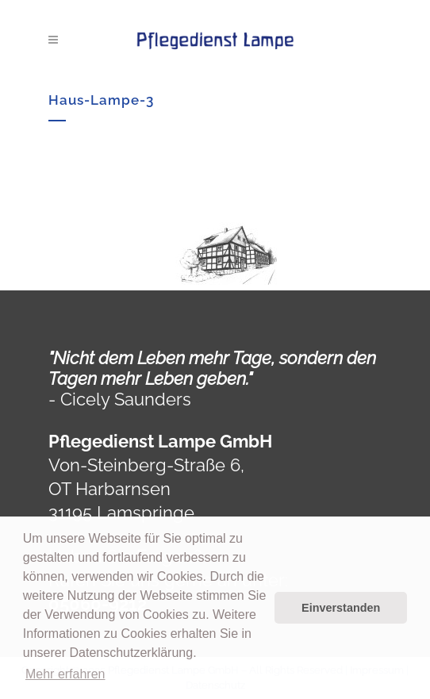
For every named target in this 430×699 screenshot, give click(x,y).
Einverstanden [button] (340, 607)
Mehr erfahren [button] (65, 674)
